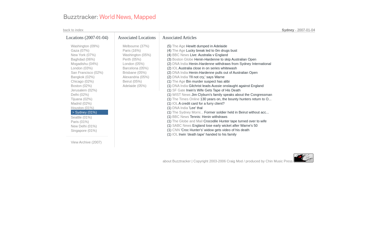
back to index (73, 30)
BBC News (180, 55)
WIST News (181, 94)
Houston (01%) (82, 108)
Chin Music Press (279, 161)
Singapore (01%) (84, 130)
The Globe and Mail (187, 121)
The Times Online (185, 99)
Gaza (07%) (80, 50)
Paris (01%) (80, 122)
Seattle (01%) (81, 117)
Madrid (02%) (81, 103)
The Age (178, 46)
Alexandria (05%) (136, 77)
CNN (176, 130)
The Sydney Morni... (187, 112)
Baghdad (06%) (83, 59)
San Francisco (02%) (87, 72)
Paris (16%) (131, 50)
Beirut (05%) (132, 81)
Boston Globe (182, 59)
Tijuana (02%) (81, 99)
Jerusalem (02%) (84, 90)
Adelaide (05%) (134, 86)
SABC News (182, 125)
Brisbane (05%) (134, 72)
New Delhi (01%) (84, 126)
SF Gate (178, 90)
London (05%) (133, 64)
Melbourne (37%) (136, 46)
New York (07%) (83, 55)
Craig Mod (235, 161)
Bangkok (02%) (82, 77)
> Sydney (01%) (84, 112)
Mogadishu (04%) (84, 64)
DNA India (180, 64)
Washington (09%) (85, 46)
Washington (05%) (137, 55)
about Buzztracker (177, 161)
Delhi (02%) (80, 94)
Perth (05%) (132, 59)
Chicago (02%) (82, 81)
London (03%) (82, 68)
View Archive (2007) (86, 142)
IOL (175, 68)
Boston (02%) (81, 86)
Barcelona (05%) (135, 68)
